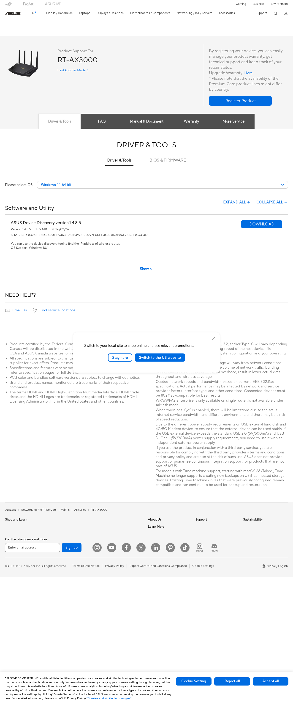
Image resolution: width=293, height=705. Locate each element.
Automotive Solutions (162, 610)
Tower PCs (12, 644)
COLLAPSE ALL (272, 202)
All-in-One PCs (15, 637)
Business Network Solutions (118, 534)
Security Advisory (207, 561)
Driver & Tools (119, 160)
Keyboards (107, 582)
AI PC (152, 589)
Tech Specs (31, 31)
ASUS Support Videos (210, 568)
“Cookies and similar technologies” (109, 698)
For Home (12, 562)
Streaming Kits (109, 603)
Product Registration (209, 541)
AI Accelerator (62, 616)
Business (258, 4)
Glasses (10, 624)
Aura (151, 637)
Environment (279, 4)
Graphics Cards (63, 568)
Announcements (159, 541)
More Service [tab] (235, 121)
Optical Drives (62, 596)
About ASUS (156, 527)
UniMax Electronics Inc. (164, 575)
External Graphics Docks (69, 610)
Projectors (12, 631)
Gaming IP (107, 658)
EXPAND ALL (237, 202)
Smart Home (108, 568)
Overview (11, 31)
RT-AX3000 (18, 24)
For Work (11, 569)
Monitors (11, 610)
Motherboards (62, 561)
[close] (214, 338)
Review (50, 31)
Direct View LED (16, 617)
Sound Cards (61, 623)
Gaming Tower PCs (18, 651)
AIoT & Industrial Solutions (117, 547)
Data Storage (61, 603)
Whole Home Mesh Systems (71, 644)
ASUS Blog (155, 623)
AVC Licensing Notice (162, 616)
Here (248, 73)
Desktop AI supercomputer (118, 554)
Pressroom (155, 554)
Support (67, 31)
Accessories (13, 548)
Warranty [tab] (191, 121)
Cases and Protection (114, 616)
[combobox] (162, 185)
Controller (107, 644)
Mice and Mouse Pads (114, 589)
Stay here (120, 357)
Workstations (61, 541)
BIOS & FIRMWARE (167, 160)
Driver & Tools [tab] (58, 121)
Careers (153, 534)
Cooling (57, 582)
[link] (13, 13)
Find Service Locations (210, 534)
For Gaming (13, 589)
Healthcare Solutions (19, 541)
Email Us (19, 310)
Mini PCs (58, 534)
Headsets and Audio (113, 596)
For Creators (13, 575)
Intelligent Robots (112, 541)
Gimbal (104, 651)
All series (80, 510)
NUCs (56, 527)
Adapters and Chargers (115, 623)
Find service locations (57, 310)
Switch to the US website (160, 357)
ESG (246, 527)
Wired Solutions (110, 527)
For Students (13, 582)
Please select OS (19, 185)
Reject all (232, 681)
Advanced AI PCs (159, 596)
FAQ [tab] (101, 121)
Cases (56, 575)
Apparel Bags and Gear (115, 610)
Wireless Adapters (64, 651)
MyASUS (201, 575)
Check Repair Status (209, 527)
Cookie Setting (193, 681)
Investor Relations (160, 547)
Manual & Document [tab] (146, 121)
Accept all (270, 681)
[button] (241, 4)
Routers (57, 637)
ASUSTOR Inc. (158, 561)
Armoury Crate (158, 630)
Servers (105, 561)
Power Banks (108, 637)
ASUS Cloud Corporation (165, 568)
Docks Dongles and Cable (117, 630)
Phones (10, 534)
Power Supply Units (65, 589)
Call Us (200, 554)
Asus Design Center (161, 603)
